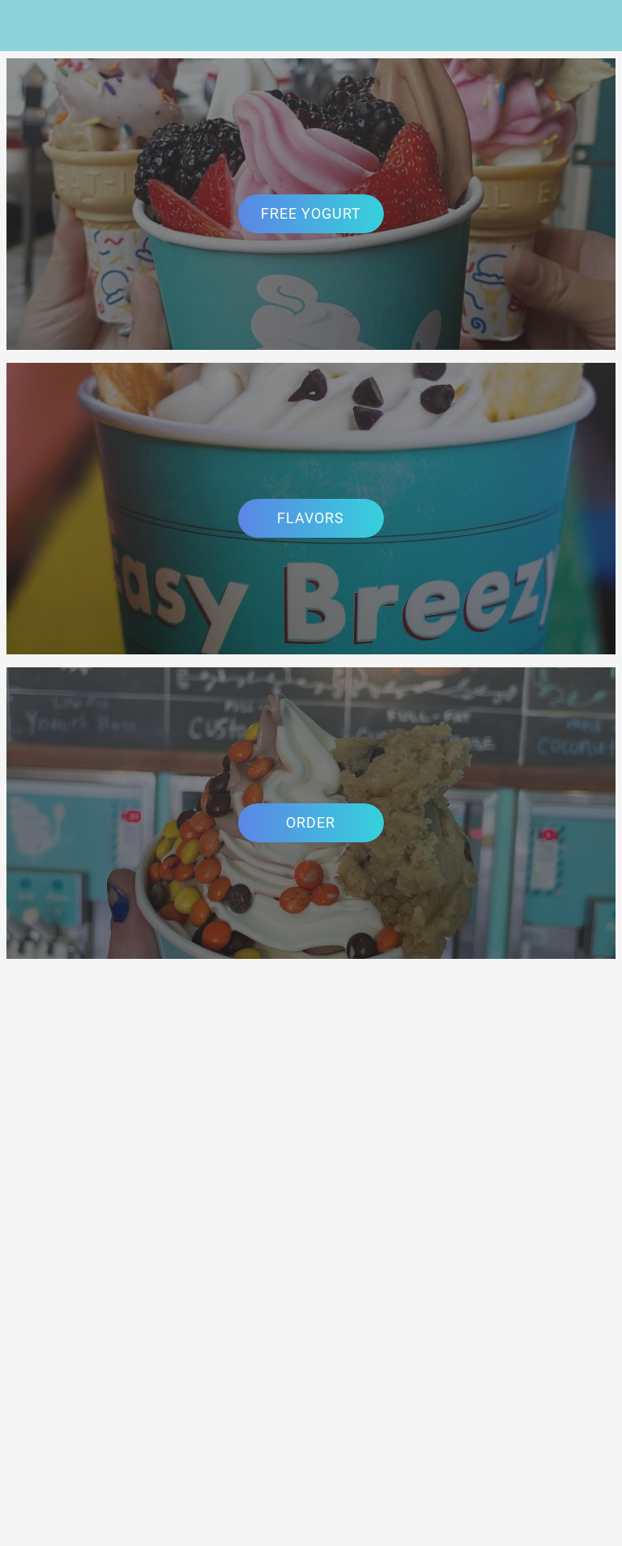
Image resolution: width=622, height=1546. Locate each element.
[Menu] (25, 25)
